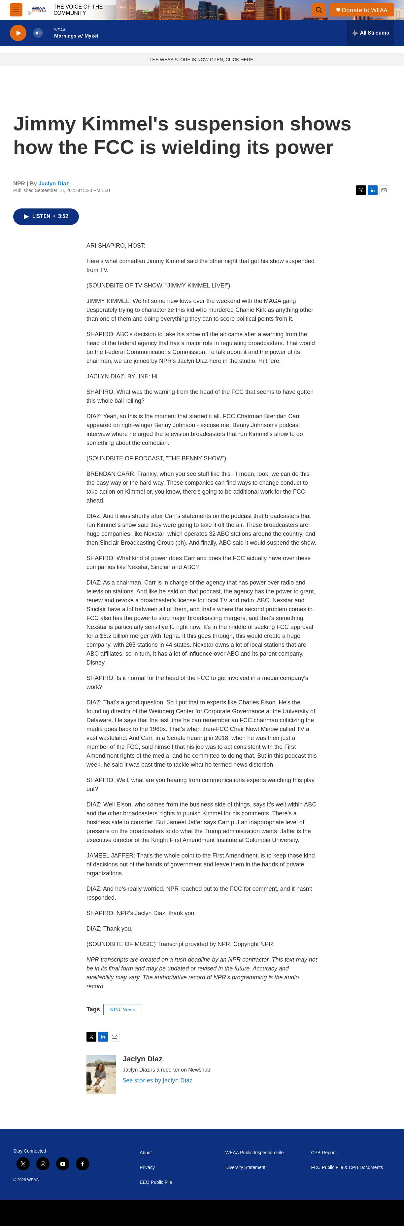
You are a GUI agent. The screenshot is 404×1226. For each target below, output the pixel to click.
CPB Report (323, 1152)
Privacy (147, 1167)
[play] (18, 33)
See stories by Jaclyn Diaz (157, 1080)
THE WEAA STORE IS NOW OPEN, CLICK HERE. (202, 59)
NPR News (122, 1009)
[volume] (38, 33)
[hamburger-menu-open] (16, 9)
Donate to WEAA (364, 10)
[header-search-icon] (318, 9)
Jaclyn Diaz (54, 183)
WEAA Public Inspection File (254, 1152)
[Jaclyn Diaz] (101, 1074)
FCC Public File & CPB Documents (347, 1167)
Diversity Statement (245, 1167)
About (146, 1152)
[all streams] (370, 33)
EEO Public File (156, 1182)
